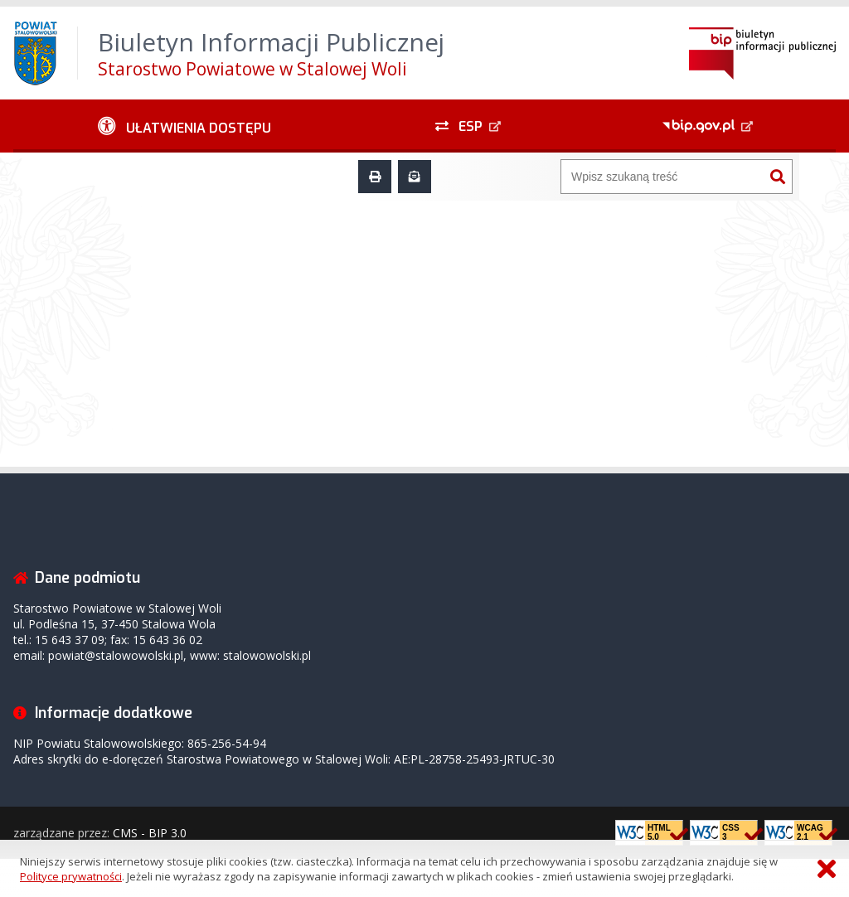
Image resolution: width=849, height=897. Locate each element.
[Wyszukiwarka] (662, 176)
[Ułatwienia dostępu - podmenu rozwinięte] (184, 126)
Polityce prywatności (71, 876)
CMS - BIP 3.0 (150, 833)
